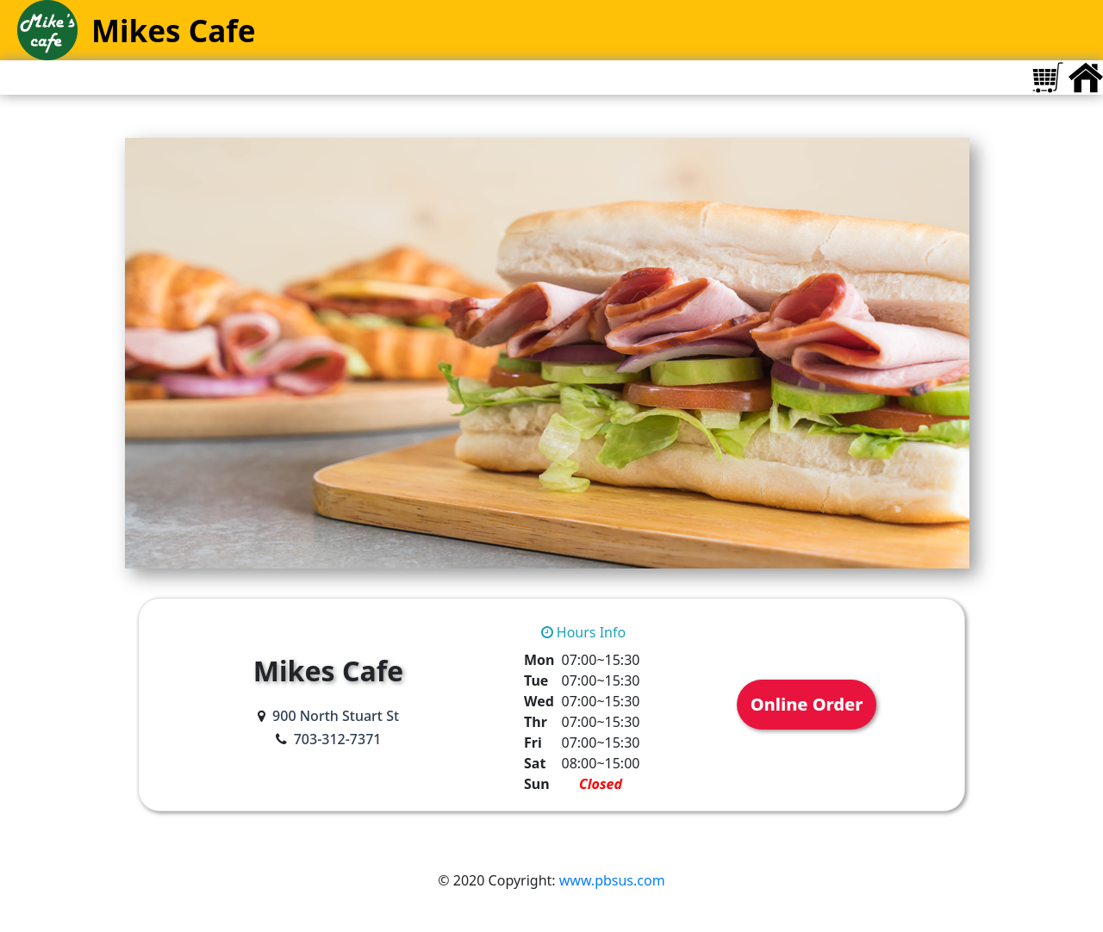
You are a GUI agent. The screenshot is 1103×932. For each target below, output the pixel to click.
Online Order (807, 704)
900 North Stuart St (335, 715)
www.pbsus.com (612, 880)
